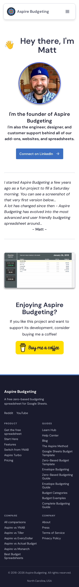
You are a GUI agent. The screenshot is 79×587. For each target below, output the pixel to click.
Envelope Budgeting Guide (55, 485)
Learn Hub (49, 430)
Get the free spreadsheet (12, 432)
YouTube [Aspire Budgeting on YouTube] (22, 413)
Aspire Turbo (12, 455)
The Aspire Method (55, 446)
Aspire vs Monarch (16, 549)
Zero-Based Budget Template (55, 462)
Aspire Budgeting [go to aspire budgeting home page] (28, 11)
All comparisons (15, 522)
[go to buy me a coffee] (40, 347)
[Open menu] (67, 11)
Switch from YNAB (16, 450)
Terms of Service (53, 533)
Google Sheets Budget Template (57, 453)
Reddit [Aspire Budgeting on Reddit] (8, 413)
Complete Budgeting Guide (56, 505)
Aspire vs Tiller (14, 533)
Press (46, 527)
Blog (45, 441)
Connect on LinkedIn (39, 154)
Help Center (50, 435)
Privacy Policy (51, 538)
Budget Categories (54, 493)
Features (10, 444)
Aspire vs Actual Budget (20, 543)
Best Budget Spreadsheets (13, 556)
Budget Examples (54, 498)
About (46, 522)
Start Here (11, 439)
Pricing (8, 460)
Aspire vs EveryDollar (18, 538)
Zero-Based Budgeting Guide (57, 476)
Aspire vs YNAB (14, 527)
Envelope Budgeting (55, 469)
